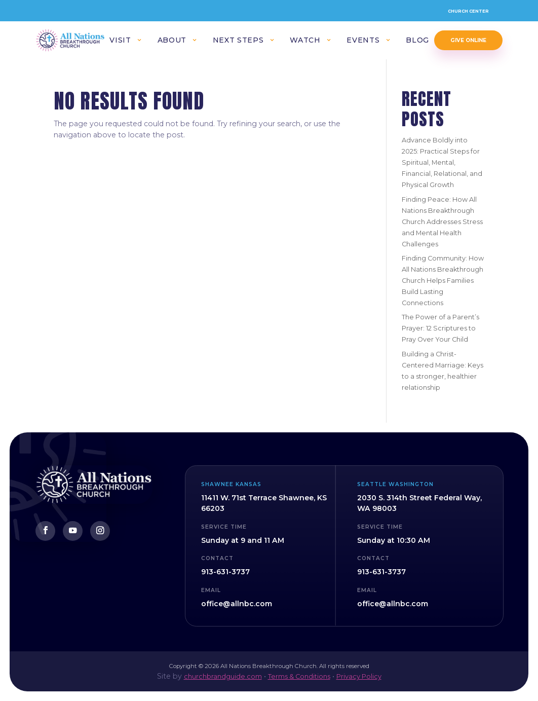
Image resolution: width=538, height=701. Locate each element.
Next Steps (238, 41)
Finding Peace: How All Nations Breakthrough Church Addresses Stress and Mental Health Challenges (442, 222)
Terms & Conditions (299, 676)
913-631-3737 (225, 571)
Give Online (468, 40)
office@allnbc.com (236, 603)
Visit (120, 41)
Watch (305, 41)
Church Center (468, 11)
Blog (417, 41)
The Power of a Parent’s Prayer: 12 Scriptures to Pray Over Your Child (440, 328)
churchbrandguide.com (223, 676)
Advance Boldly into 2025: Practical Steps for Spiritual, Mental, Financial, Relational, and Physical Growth (442, 162)
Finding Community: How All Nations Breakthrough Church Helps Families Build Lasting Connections (443, 280)
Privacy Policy (358, 676)
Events (363, 41)
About (172, 41)
